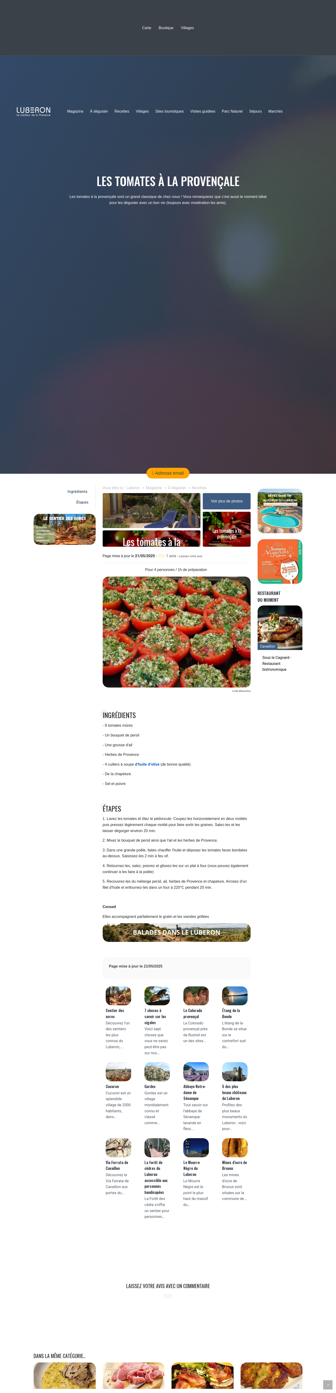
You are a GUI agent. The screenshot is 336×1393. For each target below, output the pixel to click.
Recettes (122, 111)
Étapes (82, 502)
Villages (187, 28)
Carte (146, 28)
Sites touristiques (169, 111)
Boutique (166, 28)
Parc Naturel (232, 111)
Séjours (255, 111)
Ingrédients (78, 491)
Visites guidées (202, 111)
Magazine (75, 111)
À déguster (99, 111)
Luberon (133, 488)
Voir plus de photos (227, 501)
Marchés (275, 111)
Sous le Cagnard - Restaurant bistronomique (276, 663)
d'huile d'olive (147, 764)
